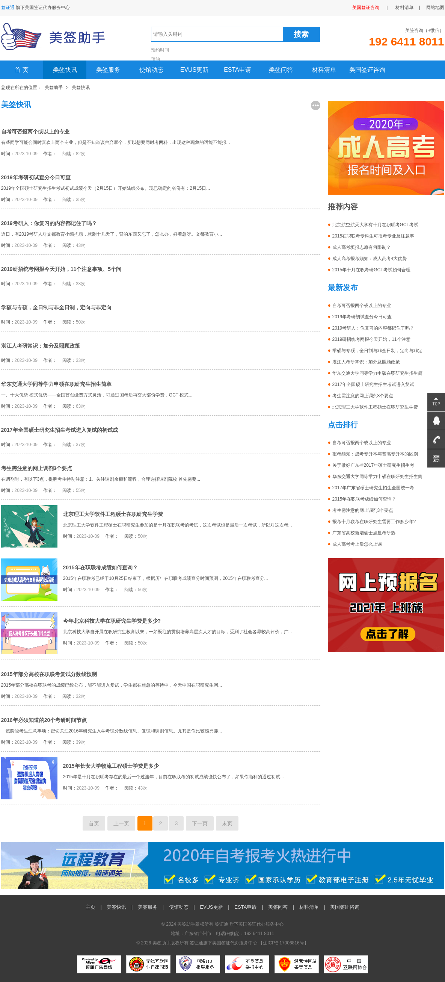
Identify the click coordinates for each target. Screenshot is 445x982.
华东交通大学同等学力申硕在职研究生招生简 (377, 373)
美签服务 (108, 70)
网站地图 (435, 7)
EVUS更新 (194, 70)
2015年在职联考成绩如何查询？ (100, 567)
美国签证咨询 (365, 7)
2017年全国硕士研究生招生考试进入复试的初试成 (59, 430)
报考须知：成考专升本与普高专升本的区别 (375, 454)
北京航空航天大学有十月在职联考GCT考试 (375, 224)
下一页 (200, 823)
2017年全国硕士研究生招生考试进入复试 (373, 384)
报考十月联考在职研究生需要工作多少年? (374, 521)
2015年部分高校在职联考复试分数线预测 (49, 674)
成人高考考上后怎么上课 (357, 544)
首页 (94, 823)
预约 (155, 59)
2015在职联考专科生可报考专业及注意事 (373, 236)
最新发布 (343, 287)
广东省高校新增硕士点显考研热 (363, 533)
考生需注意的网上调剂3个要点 (36, 468)
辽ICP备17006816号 (283, 943)
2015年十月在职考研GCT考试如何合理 (371, 269)
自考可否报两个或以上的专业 (35, 132)
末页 (227, 823)
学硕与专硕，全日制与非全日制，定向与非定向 (56, 307)
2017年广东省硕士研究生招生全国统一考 (373, 487)
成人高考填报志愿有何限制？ (361, 247)
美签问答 (281, 70)
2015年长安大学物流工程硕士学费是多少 (111, 766)
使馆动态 (151, 70)
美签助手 (54, 87)
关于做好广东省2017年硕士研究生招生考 (373, 465)
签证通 (221, 924)
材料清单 (404, 7)
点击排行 (343, 425)
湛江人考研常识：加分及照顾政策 (40, 346)
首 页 (21, 70)
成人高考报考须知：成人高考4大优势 (369, 258)
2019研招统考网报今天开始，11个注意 (371, 339)
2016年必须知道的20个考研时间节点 (44, 720)
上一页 (121, 823)
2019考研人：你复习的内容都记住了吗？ (49, 223)
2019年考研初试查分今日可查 (36, 177)
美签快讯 (65, 70)
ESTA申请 (237, 70)
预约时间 (160, 50)
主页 (90, 907)
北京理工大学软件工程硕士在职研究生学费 (113, 514)
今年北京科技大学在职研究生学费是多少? (112, 621)
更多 (315, 105)
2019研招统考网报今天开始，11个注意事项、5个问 (61, 269)
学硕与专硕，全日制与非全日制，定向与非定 (377, 350)
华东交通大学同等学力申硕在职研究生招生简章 (56, 384)
